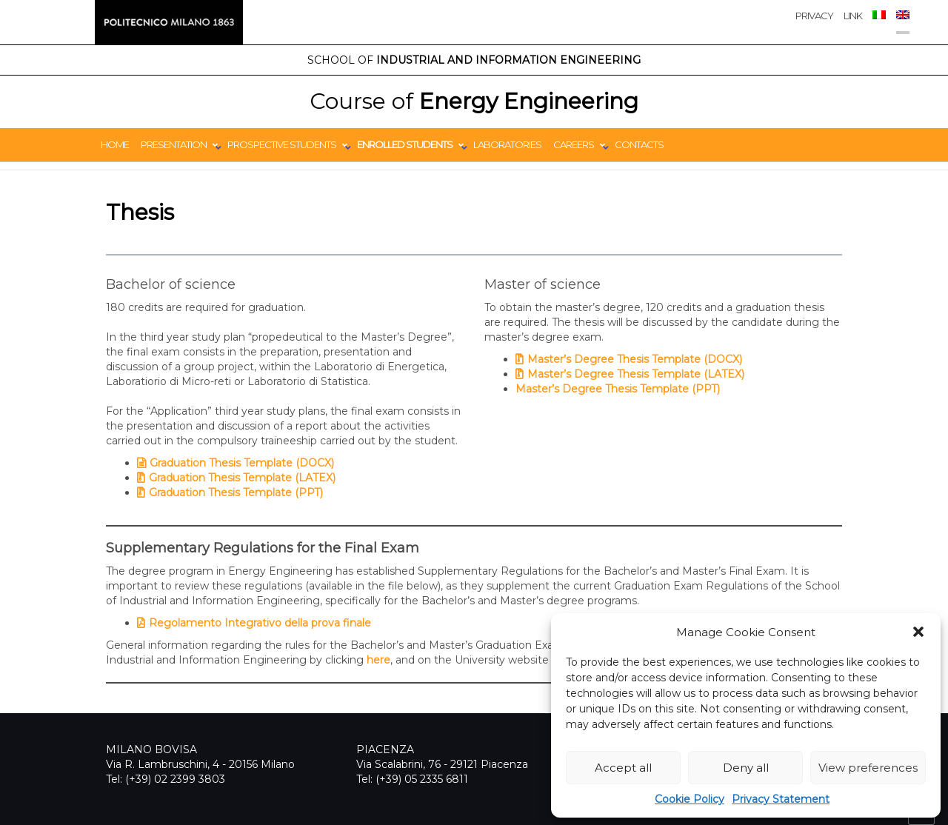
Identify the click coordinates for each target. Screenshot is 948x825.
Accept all (623, 768)
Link (853, 15)
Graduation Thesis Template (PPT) (236, 492)
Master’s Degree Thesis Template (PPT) (617, 388)
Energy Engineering (474, 101)
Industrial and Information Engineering (474, 60)
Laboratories (507, 144)
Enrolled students (405, 144)
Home (115, 144)
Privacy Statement (781, 799)
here (378, 660)
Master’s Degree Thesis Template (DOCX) (634, 359)
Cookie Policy (689, 799)
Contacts (639, 144)
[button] (918, 631)
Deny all (746, 768)
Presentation (174, 144)
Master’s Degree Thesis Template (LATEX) (635, 374)
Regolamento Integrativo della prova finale (260, 622)
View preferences (868, 768)
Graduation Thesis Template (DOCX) (242, 463)
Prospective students (281, 144)
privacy (814, 15)
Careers (573, 144)
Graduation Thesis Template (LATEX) (242, 477)
